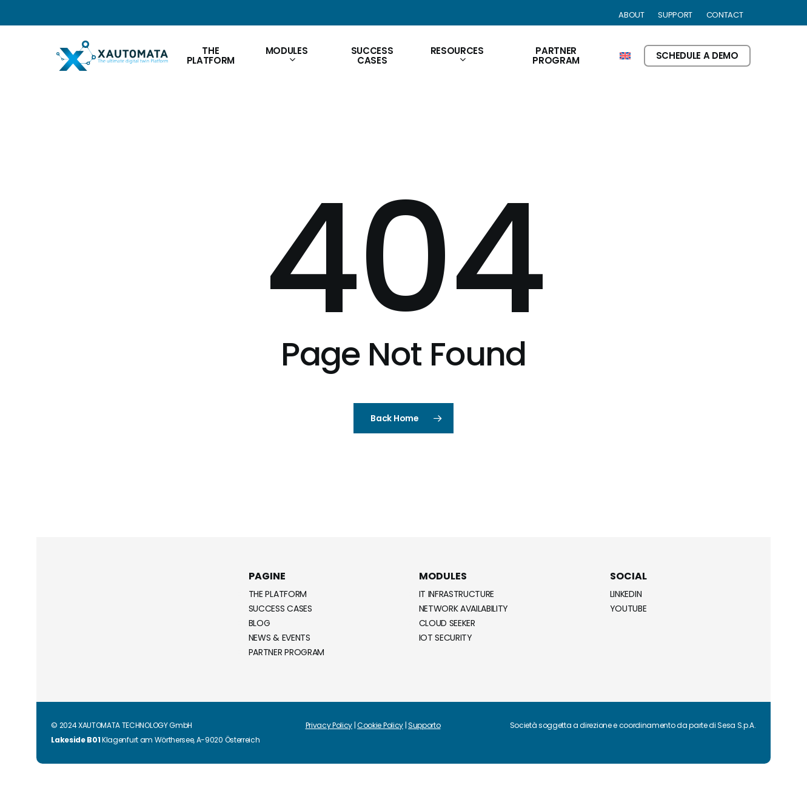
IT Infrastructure (457, 594)
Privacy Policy (329, 725)
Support (675, 15)
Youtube (628, 608)
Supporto (424, 725)
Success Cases (280, 608)
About (631, 15)
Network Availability (464, 608)
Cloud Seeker (447, 623)
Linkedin (625, 594)
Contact (724, 15)
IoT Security (445, 638)
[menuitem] (625, 55)
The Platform (278, 594)
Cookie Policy (380, 725)
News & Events (279, 638)
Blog (259, 623)
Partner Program (286, 652)
